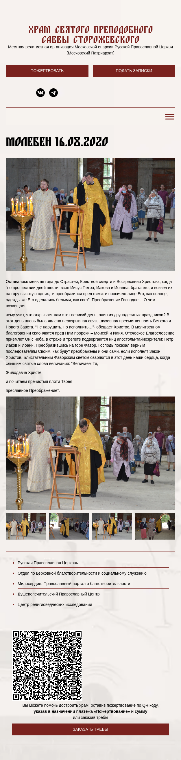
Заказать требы (90, 729)
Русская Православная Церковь (48, 562)
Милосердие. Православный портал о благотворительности (74, 583)
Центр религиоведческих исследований (55, 604)
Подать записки (134, 70)
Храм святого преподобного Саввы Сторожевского (90, 34)
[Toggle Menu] (169, 117)
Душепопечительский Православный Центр (59, 594)
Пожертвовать (47, 70)
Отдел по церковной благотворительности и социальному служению (82, 573)
